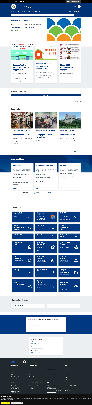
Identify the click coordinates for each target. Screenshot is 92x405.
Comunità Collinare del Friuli (64, 227)
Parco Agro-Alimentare (18, 270)
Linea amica (41, 225)
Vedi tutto (78, 101)
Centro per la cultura (27, 131)
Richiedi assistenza (36, 344)
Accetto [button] (3, 402)
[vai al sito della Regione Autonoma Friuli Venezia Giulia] (22, 1)
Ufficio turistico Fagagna (65, 243)
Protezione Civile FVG (40, 214)
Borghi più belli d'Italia (42, 270)
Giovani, (20, 131)
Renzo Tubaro (41, 235)
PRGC (70, 11)
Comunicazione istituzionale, (46, 62)
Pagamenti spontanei (40, 282)
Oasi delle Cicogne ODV (41, 243)
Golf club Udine (19, 235)
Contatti (13, 382)
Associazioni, (63, 62)
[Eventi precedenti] (12, 95)
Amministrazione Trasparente (35, 382)
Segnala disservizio (36, 353)
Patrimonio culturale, (21, 130)
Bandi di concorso (32, 387)
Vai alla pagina (17, 81)
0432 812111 (39, 346)
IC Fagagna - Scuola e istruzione (44, 135)
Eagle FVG (63, 213)
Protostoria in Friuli (18, 282)
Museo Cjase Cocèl (18, 243)
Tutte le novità (15, 30)
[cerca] (79, 6)
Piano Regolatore (17, 257)
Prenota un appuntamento (69, 390)
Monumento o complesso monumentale (67, 131)
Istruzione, (28, 130)
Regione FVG (18, 213)
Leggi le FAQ (35, 342)
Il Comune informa (70, 62)
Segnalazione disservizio (51, 388)
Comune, (38, 62)
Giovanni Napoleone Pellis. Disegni (64, 271)
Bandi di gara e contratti (33, 385)
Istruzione (17, 165)
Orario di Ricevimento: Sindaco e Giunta (64, 283)
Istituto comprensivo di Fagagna (19, 227)
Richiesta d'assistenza (51, 385)
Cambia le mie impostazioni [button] (17, 402)
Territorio (64, 165)
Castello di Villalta (67, 134)
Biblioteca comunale (21, 134)
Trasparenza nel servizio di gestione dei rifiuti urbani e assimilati (54, 391)
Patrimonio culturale (44, 165)
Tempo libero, (16, 131)
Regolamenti (31, 390)
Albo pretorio (31, 388)
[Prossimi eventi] (80, 95)
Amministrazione (14, 365)
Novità (66, 365)
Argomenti (76, 11)
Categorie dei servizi (33, 365)
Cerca (77, 15)
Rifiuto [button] (8, 402)
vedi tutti (46, 199)
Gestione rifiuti (16, 62)
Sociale (45, 63)
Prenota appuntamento (37, 348)
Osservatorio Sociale (64, 257)
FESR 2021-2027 (19, 305)
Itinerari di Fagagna (40, 257)
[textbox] (45, 325)
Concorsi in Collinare (19, 20)
